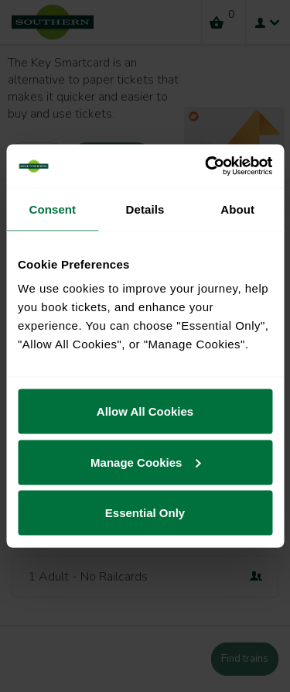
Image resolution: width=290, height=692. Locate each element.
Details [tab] (145, 208)
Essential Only (145, 512)
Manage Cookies (145, 461)
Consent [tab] (52, 208)
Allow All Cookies (145, 411)
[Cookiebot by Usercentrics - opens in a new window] (206, 166)
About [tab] (237, 208)
